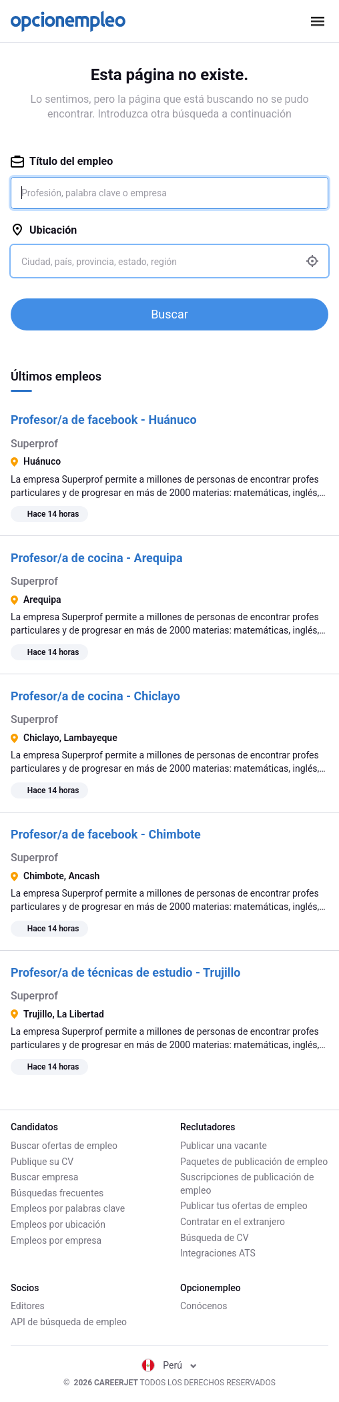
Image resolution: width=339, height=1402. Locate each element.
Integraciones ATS (218, 1253)
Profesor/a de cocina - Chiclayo (95, 696)
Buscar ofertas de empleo (64, 1145)
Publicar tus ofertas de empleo (244, 1205)
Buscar (169, 314)
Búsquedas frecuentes (57, 1193)
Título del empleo (62, 161)
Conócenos (204, 1306)
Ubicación (44, 230)
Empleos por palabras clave (68, 1208)
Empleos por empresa (56, 1240)
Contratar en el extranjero (232, 1221)
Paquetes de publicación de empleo (254, 1161)
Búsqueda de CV (214, 1237)
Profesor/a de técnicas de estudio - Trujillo (125, 972)
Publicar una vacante (223, 1145)
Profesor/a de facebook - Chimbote (106, 834)
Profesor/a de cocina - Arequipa (97, 558)
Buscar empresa (44, 1177)
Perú (169, 1365)
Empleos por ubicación (58, 1224)
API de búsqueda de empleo (69, 1322)
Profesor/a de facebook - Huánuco (104, 420)
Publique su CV (42, 1161)
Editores (28, 1306)
